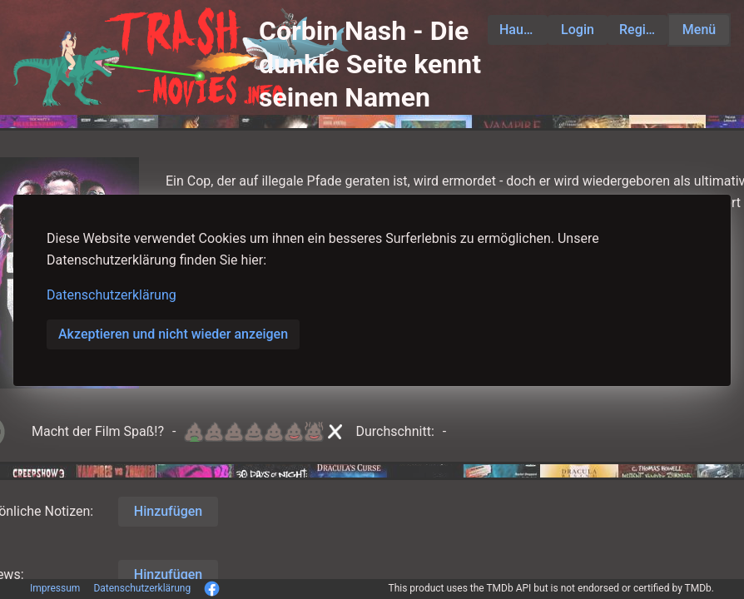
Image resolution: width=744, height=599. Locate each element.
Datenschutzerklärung (111, 295)
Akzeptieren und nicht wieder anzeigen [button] (173, 334)
